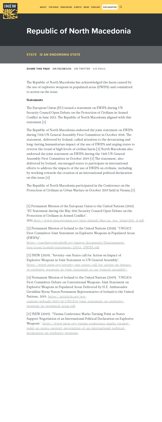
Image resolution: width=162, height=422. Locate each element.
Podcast (95, 7)
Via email (99, 68)
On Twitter (82, 68)
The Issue (54, 7)
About (43, 7)
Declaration (110, 7)
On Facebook (62, 68)
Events (77, 7)
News (86, 7)
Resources (66, 7)
